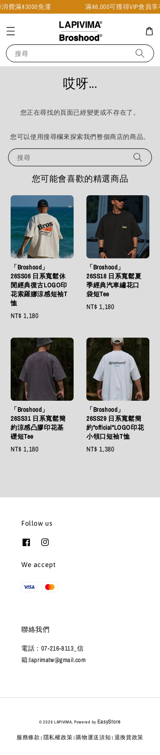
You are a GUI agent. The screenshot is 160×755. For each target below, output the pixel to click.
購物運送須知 (93, 737)
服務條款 (28, 737)
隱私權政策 (58, 737)
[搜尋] (140, 53)
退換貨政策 (129, 737)
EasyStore (109, 721)
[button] (10, 31)
